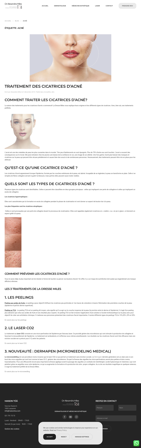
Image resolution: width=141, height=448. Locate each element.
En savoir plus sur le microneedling (17, 371)
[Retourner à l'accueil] (13, 6)
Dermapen (98, 357)
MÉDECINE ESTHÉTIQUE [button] (80, 6)
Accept (50, 437)
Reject (64, 437)
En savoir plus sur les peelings (15, 320)
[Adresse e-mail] (115, 418)
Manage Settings (82, 437)
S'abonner (103, 429)
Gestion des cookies (11, 429)
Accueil (45, 6)
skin (53, 92)
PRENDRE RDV (127, 6)
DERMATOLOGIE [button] (60, 6)
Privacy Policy (62, 430)
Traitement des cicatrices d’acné (43, 86)
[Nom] (127, 408)
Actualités (47, 92)
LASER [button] (97, 6)
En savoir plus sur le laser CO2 (16, 343)
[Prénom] (104, 408)
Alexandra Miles (16, 92)
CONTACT (109, 6)
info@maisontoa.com (12, 411)
